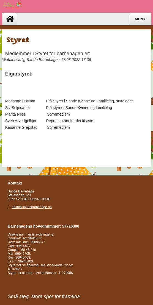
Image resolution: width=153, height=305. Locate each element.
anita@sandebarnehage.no (32, 207)
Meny (140, 19)
